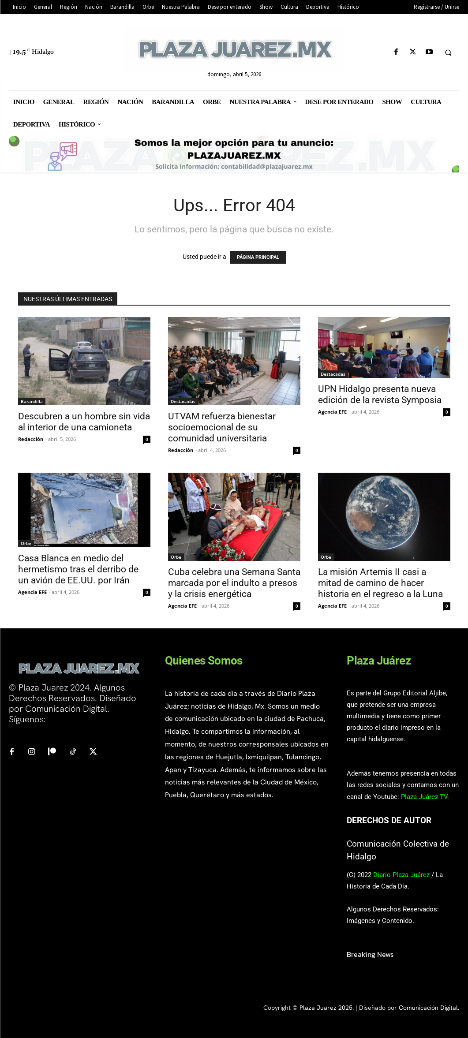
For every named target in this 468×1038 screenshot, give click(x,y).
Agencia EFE (332, 411)
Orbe (26, 543)
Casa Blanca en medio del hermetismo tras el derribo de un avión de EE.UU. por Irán (78, 569)
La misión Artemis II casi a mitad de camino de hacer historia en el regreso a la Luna (380, 583)
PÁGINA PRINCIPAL (258, 257)
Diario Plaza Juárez (401, 875)
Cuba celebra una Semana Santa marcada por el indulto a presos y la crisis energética (234, 583)
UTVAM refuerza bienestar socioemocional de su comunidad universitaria (222, 427)
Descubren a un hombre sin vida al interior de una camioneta (84, 422)
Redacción (30, 439)
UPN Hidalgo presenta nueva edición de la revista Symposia (380, 394)
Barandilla (32, 401)
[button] (448, 52)
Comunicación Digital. (429, 1008)
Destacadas (183, 401)
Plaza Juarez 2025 (326, 1008)
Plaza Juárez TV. (425, 797)
